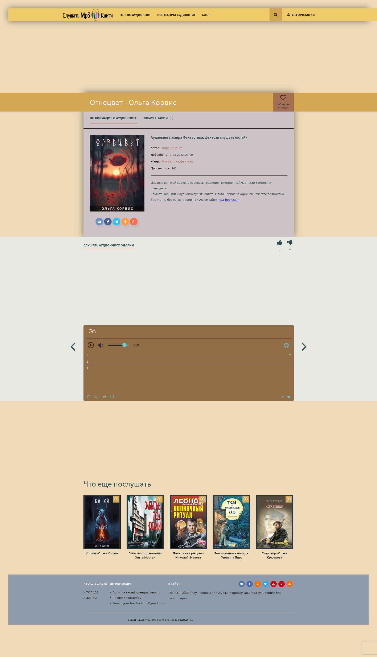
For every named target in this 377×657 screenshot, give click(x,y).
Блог (206, 15)
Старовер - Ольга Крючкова (274, 555)
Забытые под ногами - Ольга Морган (145, 555)
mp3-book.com (228, 199)
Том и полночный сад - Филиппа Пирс (231, 555)
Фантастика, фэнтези (201, 137)
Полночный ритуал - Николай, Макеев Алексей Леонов (188, 555)
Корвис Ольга (172, 148)
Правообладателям (127, 598)
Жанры (91, 598)
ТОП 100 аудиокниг (135, 15)
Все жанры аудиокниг (176, 15)
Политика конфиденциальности (136, 592)
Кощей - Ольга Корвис (102, 553)
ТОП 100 (92, 592)
